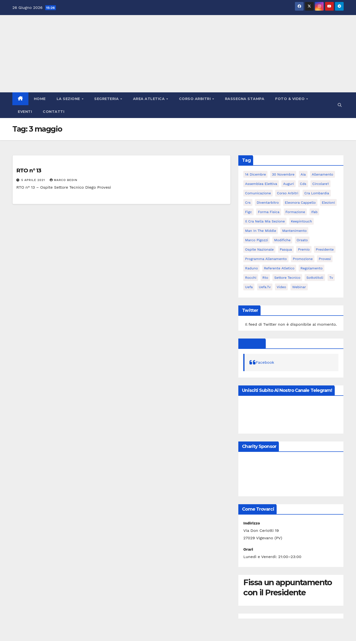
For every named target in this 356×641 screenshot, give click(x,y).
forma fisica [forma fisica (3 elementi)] (268, 212)
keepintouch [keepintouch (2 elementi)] (301, 221)
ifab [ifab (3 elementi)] (314, 212)
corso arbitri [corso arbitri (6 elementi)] (287, 193)
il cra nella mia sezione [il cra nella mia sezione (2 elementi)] (265, 221)
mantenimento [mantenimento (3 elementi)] (294, 231)
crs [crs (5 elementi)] (247, 202)
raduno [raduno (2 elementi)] (251, 268)
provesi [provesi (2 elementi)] (325, 259)
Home (40, 99)
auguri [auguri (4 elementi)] (288, 184)
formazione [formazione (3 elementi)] (295, 212)
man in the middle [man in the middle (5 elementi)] (260, 231)
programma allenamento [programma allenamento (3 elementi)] (266, 259)
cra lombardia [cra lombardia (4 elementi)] (316, 193)
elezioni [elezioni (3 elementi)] (328, 202)
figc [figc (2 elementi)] (248, 212)
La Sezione (69, 99)
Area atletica (149, 99)
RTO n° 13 (28, 170)
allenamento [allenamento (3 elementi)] (322, 174)
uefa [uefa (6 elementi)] (249, 287)
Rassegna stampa (245, 99)
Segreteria (107, 99)
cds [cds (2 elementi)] (303, 184)
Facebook (252, 343)
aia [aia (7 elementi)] (303, 174)
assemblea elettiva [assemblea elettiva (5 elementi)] (261, 184)
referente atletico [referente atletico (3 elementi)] (279, 268)
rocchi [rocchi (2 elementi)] (250, 278)
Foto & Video (290, 99)
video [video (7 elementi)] (281, 287)
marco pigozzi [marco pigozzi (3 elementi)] (256, 240)
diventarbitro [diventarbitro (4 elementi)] (268, 202)
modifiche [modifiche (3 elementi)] (282, 240)
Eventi (25, 111)
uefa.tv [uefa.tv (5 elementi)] (265, 287)
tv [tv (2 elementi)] (331, 278)
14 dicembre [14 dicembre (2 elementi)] (255, 174)
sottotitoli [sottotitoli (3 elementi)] (314, 278)
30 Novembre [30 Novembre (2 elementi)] (283, 174)
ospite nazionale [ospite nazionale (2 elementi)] (259, 249)
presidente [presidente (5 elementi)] (325, 249)
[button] (340, 105)
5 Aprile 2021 (33, 180)
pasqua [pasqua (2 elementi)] (286, 249)
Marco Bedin (63, 180)
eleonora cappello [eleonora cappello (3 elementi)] (300, 202)
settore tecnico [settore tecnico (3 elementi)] (287, 278)
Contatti (53, 111)
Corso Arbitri (195, 99)
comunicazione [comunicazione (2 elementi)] (258, 193)
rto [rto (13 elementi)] (265, 278)
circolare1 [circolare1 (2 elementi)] (320, 184)
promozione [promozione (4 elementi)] (302, 259)
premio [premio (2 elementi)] (304, 249)
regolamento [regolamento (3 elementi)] (311, 268)
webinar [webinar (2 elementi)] (299, 287)
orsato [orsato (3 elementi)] (302, 240)
